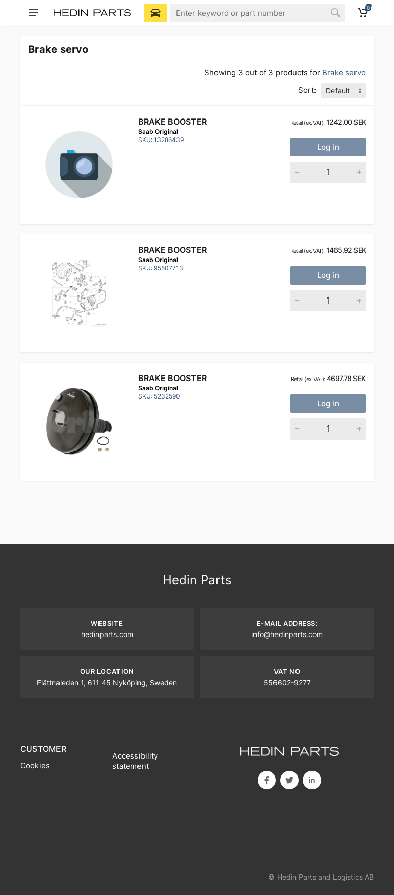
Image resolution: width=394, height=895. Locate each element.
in (312, 780)
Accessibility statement (135, 761)
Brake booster (172, 121)
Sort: (307, 90)
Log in (328, 147)
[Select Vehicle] (155, 13)
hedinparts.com (107, 634)
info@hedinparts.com (287, 634)
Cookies (35, 765)
